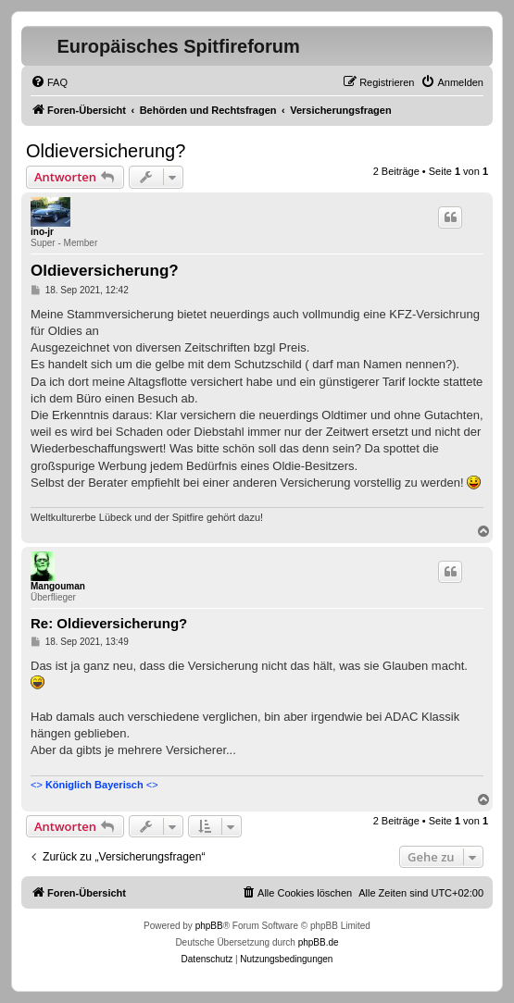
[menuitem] (49, 82)
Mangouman (58, 586)
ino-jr (42, 232)
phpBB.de (318, 942)
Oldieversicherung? (105, 151)
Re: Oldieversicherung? (109, 623)
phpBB (209, 926)
